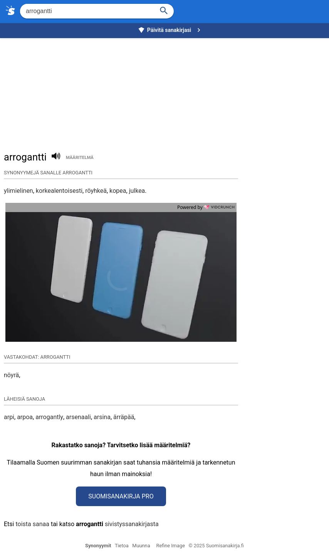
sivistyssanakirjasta (132, 524)
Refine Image (170, 545)
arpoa (25, 417)
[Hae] (86, 11)
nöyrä (11, 375)
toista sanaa (32, 524)
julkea (137, 190)
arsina (102, 417)
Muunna (141, 545)
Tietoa (122, 545)
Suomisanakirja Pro (120, 496)
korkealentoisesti (59, 190)
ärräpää (123, 417)
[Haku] (164, 10)
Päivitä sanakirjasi (170, 30)
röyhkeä (96, 190)
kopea (117, 190)
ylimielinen (18, 190)
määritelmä (80, 157)
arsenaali (78, 417)
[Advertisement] (166, 91)
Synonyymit (98, 545)
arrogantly (49, 417)
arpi (9, 417)
